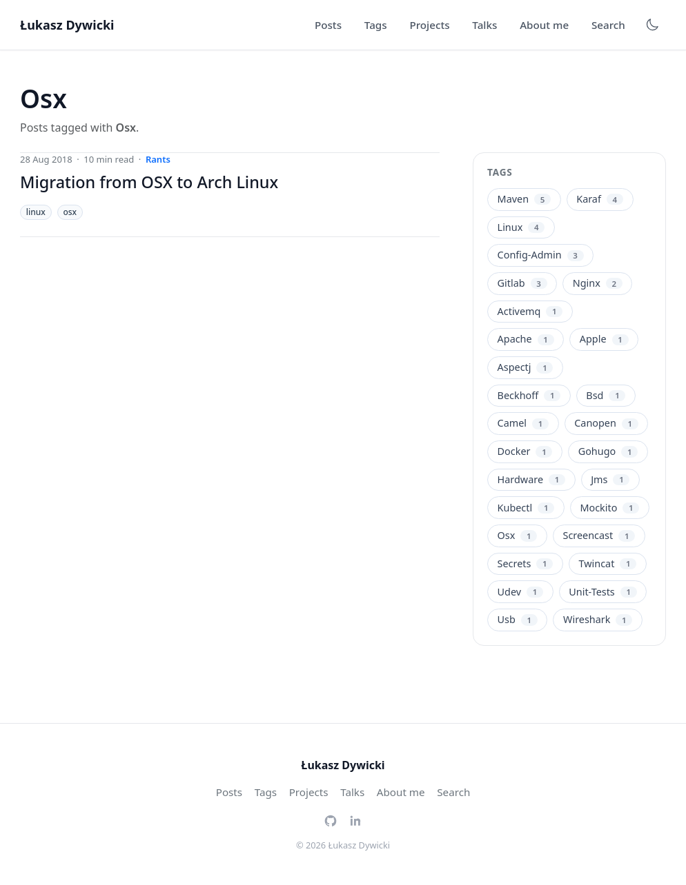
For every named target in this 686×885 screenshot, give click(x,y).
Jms (610, 479)
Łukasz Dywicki (67, 25)
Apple (604, 338)
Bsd (605, 395)
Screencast (599, 535)
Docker (525, 451)
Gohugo (608, 451)
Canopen (606, 422)
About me (544, 25)
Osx (518, 535)
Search (608, 25)
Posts (328, 25)
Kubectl (526, 507)
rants (158, 159)
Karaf (599, 198)
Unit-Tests (602, 591)
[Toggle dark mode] (652, 25)
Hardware (531, 479)
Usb (518, 619)
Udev (521, 591)
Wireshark (597, 619)
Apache (526, 338)
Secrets (525, 563)
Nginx (598, 282)
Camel (523, 422)
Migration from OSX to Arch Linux (149, 182)
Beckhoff (529, 395)
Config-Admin (541, 254)
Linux (521, 227)
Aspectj (525, 367)
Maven (524, 198)
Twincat (608, 563)
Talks (484, 25)
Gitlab (522, 282)
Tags (375, 25)
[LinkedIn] (355, 819)
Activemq (530, 311)
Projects (429, 25)
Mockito (609, 507)
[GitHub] (330, 819)
